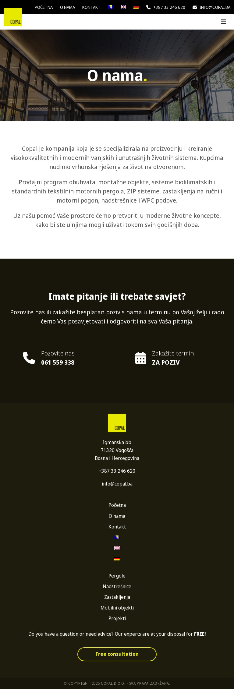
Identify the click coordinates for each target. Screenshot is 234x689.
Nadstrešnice (117, 586)
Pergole (117, 575)
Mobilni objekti (117, 607)
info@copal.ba (211, 7)
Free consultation (117, 654)
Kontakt (91, 7)
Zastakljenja (117, 597)
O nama (67, 7)
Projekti (117, 618)
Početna (44, 7)
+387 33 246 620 (165, 7)
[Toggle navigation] (223, 21)
